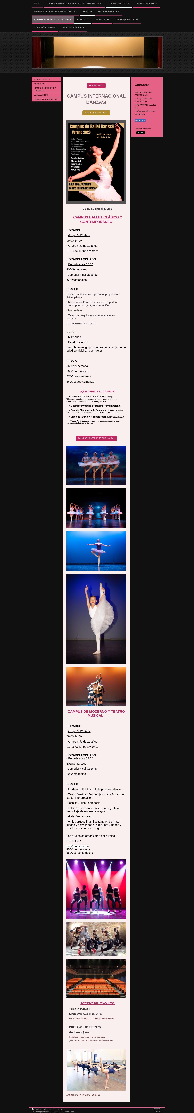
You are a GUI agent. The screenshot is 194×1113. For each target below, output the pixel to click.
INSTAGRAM (140, 114)
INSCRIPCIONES (96, 85)
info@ (145, 111)
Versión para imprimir (42, 1109)
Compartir (140, 120)
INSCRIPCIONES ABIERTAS (96, 113)
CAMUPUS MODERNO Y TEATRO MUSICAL (96, 438)
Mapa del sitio (58, 1109)
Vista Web (158, 1111)
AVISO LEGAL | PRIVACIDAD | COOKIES (83, 1095)
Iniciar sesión (157, 1109)
